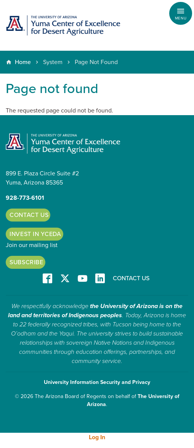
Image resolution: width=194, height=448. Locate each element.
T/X (65, 279)
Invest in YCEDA (35, 234)
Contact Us (29, 215)
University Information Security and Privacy (97, 382)
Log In (97, 437)
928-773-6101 (25, 198)
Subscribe (26, 262)
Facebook (47, 279)
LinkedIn (100, 279)
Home (23, 62)
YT (82, 279)
